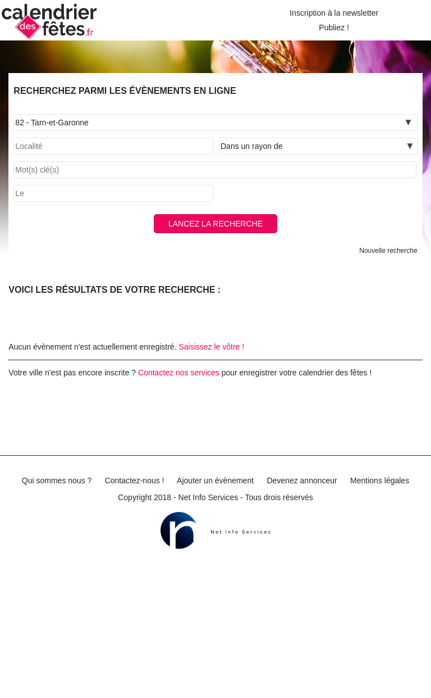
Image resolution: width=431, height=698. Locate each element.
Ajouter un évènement (215, 480)
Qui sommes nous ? (57, 480)
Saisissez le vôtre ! (211, 346)
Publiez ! (334, 27)
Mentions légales (379, 480)
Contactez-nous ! (134, 480)
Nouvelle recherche (388, 251)
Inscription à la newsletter (334, 12)
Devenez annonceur (302, 480)
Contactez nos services (178, 372)
